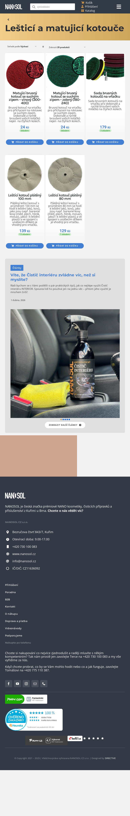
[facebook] (8, 683)
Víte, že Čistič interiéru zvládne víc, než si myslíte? (52, 277)
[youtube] (17, 683)
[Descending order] (43, 46)
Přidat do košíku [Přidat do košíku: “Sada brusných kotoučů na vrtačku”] (105, 142)
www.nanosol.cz (24, 554)
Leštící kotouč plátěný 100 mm (24, 197)
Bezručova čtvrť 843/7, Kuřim (32, 532)
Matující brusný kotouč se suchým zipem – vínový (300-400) (25, 98)
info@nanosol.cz (24, 561)
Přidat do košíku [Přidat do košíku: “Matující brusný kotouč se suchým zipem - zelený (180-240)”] (65, 142)
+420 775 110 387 (36, 670)
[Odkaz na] (8, 19)
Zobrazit (59, 47)
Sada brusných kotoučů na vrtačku (105, 94)
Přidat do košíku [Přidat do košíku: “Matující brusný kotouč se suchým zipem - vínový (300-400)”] (25, 142)
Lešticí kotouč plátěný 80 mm (65, 197)
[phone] (43, 683)
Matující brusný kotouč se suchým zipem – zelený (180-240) (65, 98)
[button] (61, 419)
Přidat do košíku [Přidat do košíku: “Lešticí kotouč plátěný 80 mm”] (65, 245)
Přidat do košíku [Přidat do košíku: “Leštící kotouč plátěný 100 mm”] (25, 245)
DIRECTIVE (110, 758)
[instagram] (26, 683)
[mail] (35, 683)
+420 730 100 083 (24, 547)
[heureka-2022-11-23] (34, 710)
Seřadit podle (17, 46)
